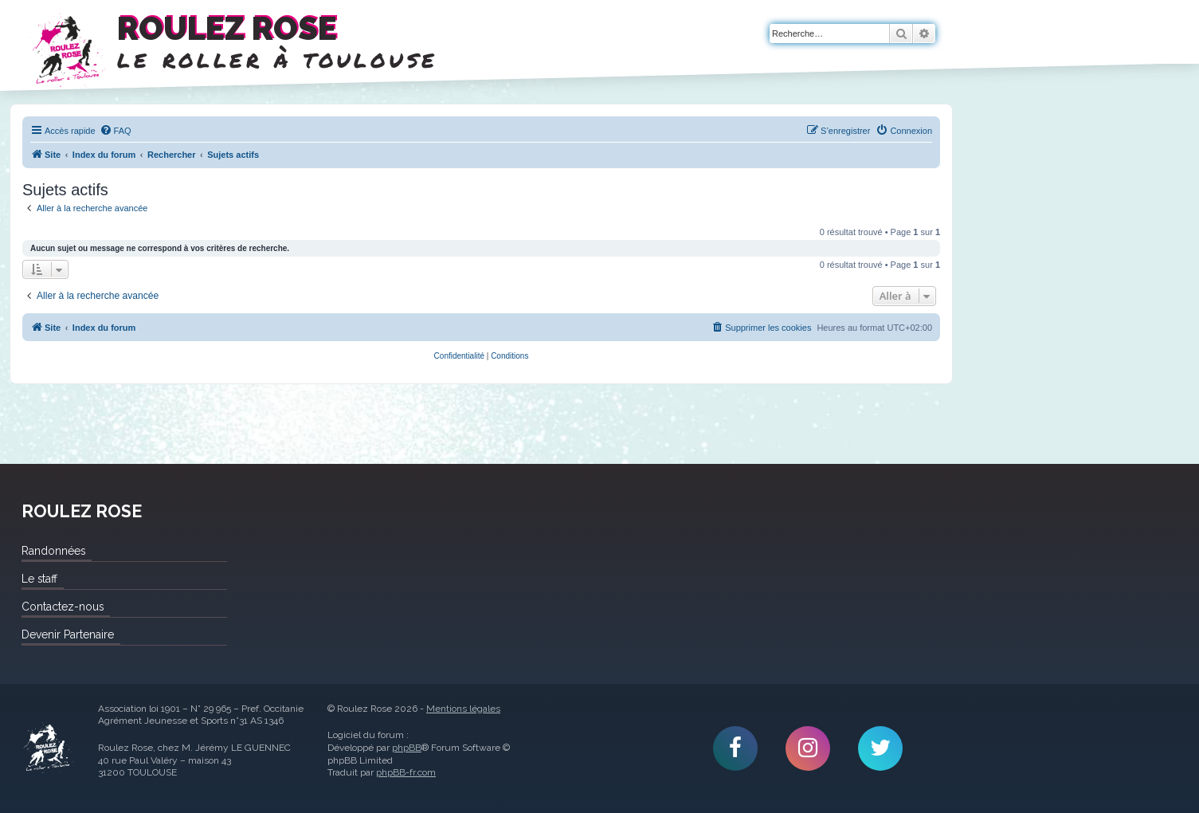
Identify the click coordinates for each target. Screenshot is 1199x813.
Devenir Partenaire (68, 634)
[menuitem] (115, 130)
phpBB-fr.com (406, 772)
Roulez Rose (48, 748)
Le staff (39, 578)
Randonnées (53, 550)
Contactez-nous (63, 606)
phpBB (406, 747)
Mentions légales (463, 708)
